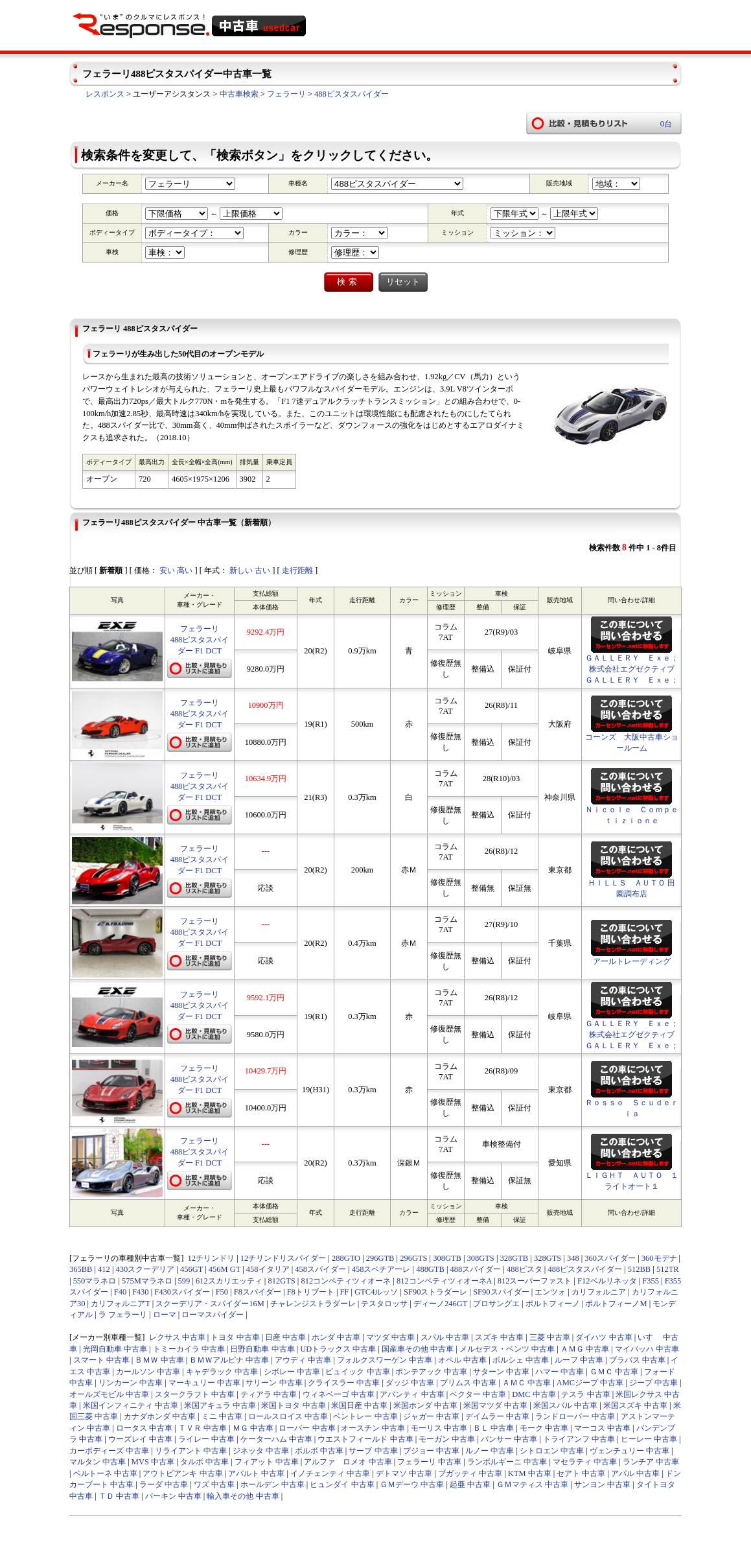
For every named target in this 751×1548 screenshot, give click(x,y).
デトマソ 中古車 (404, 1473)
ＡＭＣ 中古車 (526, 1382)
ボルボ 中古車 (319, 1450)
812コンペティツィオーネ (346, 1280)
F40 (120, 1291)
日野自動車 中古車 (262, 1349)
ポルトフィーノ (553, 1303)
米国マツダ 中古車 (495, 1405)
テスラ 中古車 (585, 1394)
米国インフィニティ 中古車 (130, 1405)
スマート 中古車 (101, 1360)
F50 (222, 1291)
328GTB (514, 1258)
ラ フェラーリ (122, 1314)
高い (184, 570)
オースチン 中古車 (373, 1428)
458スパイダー (320, 1269)
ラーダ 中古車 (163, 1484)
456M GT (224, 1269)
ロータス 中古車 (144, 1428)
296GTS (413, 1258)
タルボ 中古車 (204, 1461)
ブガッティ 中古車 (470, 1473)
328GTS (547, 1258)
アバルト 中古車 (256, 1473)
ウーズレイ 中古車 (140, 1439)
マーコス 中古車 (602, 1428)
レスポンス (105, 94)
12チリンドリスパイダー (283, 1258)
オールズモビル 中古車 (109, 1394)
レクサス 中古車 (177, 1337)
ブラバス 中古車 (637, 1360)
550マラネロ (95, 1280)
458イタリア (268, 1269)
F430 (140, 1291)
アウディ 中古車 (303, 1360)
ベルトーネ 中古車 (105, 1473)
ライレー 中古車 (206, 1439)
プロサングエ (496, 1303)
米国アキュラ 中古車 (220, 1405)
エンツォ (550, 1291)
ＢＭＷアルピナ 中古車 (229, 1360)
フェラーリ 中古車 (429, 1461)
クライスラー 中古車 (344, 1382)
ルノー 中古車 (489, 1450)
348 (573, 1258)
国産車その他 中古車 (418, 1349)
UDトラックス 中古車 (338, 1349)
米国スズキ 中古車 (635, 1405)
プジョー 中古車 (431, 1450)
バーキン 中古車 (173, 1496)
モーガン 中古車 (447, 1439)
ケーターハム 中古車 (276, 1439)
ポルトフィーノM (616, 1303)
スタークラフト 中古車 (195, 1394)
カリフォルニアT (120, 1303)
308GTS (480, 1258)
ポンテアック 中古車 (431, 1371)
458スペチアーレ (381, 1269)
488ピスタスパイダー (351, 94)
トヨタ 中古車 (235, 1337)
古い (262, 570)
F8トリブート (310, 1291)
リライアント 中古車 (191, 1450)
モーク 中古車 (544, 1428)
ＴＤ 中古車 (118, 1496)
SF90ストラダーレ (435, 1291)
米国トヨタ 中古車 (293, 1405)
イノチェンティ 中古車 (330, 1473)
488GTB (430, 1269)
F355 (650, 1280)
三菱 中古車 (549, 1337)
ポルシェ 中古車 (520, 1360)
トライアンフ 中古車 (579, 1439)
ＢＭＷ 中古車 (159, 1360)
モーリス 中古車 (439, 1428)
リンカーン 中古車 (130, 1382)
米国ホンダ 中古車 (425, 1405)
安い (167, 570)
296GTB (380, 1258)
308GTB (447, 1258)
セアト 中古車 (581, 1473)
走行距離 (297, 570)
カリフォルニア (599, 1291)
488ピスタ (524, 1269)
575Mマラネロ (147, 1280)
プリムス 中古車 (468, 1382)
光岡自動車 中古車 (115, 1349)
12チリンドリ (211, 1258)
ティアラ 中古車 (268, 1394)
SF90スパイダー (501, 1291)
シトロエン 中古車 (552, 1450)
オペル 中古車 (462, 1360)
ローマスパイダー (212, 1314)
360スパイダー (610, 1258)
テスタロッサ (384, 1303)
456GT (191, 1269)
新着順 (110, 570)
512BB (639, 1269)
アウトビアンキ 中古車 (182, 1473)
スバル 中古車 (445, 1337)
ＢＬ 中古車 (493, 1428)
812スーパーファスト (535, 1280)
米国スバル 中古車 (565, 1405)
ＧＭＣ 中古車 (614, 1371)
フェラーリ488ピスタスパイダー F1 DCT (199, 639)
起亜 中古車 (470, 1484)
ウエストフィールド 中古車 (365, 1439)
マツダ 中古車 (390, 1337)
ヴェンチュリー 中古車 (629, 1450)
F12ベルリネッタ (606, 1280)
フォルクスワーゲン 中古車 (384, 1360)
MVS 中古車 (153, 1461)
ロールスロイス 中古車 (288, 1416)
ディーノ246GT (440, 1303)
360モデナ (659, 1258)
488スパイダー (476, 1269)
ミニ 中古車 (222, 1416)
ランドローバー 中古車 (575, 1416)
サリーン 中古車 (274, 1382)
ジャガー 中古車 (431, 1416)
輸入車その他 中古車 (243, 1496)
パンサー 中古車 (509, 1439)
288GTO (346, 1258)
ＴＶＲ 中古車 (202, 1428)
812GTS (281, 1280)
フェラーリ (286, 94)
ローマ (164, 1314)
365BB (80, 1269)
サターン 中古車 (501, 1371)
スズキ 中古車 (499, 1337)
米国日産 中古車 (359, 1405)
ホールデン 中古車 (272, 1484)
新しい (241, 570)
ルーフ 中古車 (579, 1360)
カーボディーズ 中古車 (109, 1450)
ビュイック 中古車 (357, 1371)
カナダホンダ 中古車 (160, 1416)
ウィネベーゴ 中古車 (339, 1394)
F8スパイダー (257, 1291)
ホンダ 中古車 (336, 1337)
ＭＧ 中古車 (253, 1428)
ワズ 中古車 (214, 1484)
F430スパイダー (182, 1291)
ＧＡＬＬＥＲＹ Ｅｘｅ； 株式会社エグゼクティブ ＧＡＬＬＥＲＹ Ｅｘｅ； (635, 669)
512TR (667, 1269)
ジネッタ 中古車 (261, 1450)
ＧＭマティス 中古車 (532, 1484)
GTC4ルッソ (376, 1291)
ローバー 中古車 (307, 1428)
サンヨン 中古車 (602, 1484)
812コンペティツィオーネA (444, 1280)
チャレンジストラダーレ (313, 1303)
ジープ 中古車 (653, 1382)
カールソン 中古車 (148, 1371)
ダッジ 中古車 (410, 1382)
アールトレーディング (632, 961)
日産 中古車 (285, 1337)
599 (184, 1280)
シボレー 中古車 (292, 1371)
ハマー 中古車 (559, 1371)
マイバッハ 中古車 (647, 1349)
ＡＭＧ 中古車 (584, 1349)
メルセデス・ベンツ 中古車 (507, 1349)
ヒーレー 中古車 (649, 1439)
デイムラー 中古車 (497, 1416)
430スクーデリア (145, 1269)
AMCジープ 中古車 (590, 1382)
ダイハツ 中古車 (603, 1337)
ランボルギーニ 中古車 (507, 1461)
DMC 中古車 (534, 1394)
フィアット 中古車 (267, 1461)
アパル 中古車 (635, 1473)
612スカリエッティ (229, 1280)
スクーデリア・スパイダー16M (210, 1303)
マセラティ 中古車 (585, 1461)
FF (344, 1291)
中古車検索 (239, 94)
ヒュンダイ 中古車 (342, 1484)
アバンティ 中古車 (412, 1394)
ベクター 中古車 (478, 1394)
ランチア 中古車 (651, 1461)
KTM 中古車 (529, 1473)
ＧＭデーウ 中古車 (412, 1484)
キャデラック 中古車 (222, 1371)
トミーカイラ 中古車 (189, 1349)
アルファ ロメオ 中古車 (347, 1461)
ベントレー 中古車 (365, 1416)
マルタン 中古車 (97, 1461)
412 (104, 1269)
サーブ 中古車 (373, 1450)
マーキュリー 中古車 (204, 1382)
